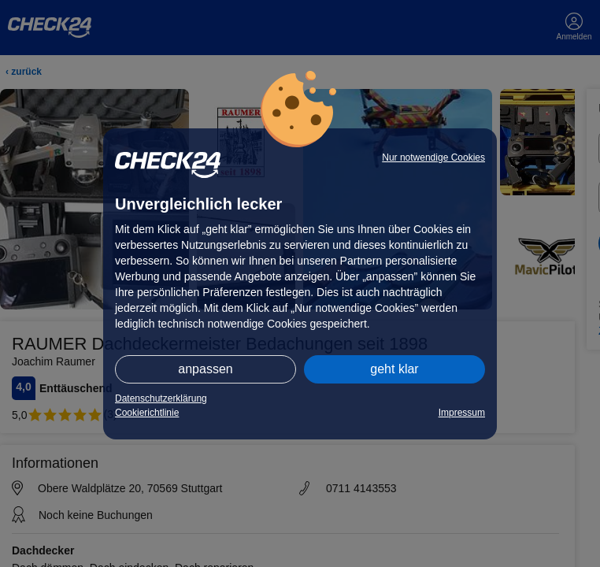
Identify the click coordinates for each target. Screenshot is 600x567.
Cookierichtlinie (147, 412)
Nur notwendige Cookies (433, 157)
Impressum (462, 412)
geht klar (394, 369)
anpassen (205, 369)
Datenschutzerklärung (161, 398)
